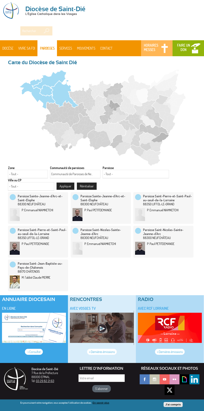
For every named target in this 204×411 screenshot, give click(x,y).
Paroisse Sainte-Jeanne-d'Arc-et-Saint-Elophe (40, 198)
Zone (11, 168)
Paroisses (47, 48)
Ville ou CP (15, 180)
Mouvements (86, 48)
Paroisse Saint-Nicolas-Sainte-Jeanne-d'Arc (100, 232)
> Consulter (34, 352)
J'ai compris (173, 405)
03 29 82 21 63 (45, 381)
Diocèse (7, 48)
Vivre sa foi (26, 48)
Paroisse (108, 168)
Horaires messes (151, 47)
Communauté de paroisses (67, 168)
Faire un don (183, 47)
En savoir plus (100, 403)
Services (65, 48)
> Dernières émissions (102, 352)
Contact (106, 48)
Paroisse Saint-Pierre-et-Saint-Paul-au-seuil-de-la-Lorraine (167, 198)
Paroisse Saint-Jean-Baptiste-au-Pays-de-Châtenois (40, 265)
